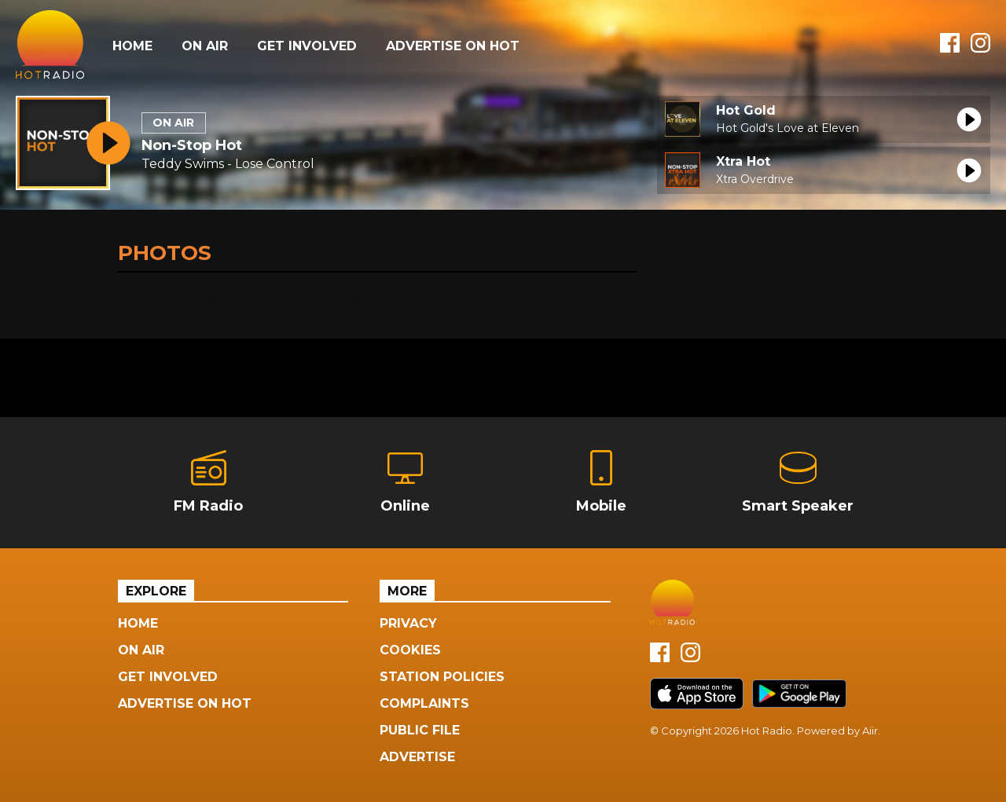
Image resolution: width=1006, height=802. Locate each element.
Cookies (410, 650)
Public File (420, 730)
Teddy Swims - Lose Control (227, 163)
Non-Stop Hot (191, 145)
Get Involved (307, 45)
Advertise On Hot (453, 45)
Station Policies (442, 676)
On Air (205, 45)
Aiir (870, 730)
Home (132, 45)
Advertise (417, 756)
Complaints (424, 703)
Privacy (408, 623)
